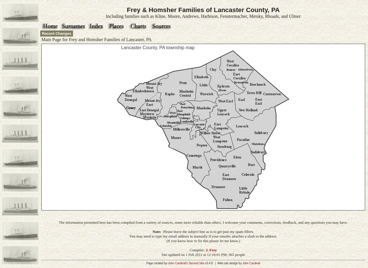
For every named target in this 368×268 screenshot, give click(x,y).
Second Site (196, 263)
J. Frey (211, 250)
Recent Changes (56, 33)
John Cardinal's (178, 263)
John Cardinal (251, 263)
